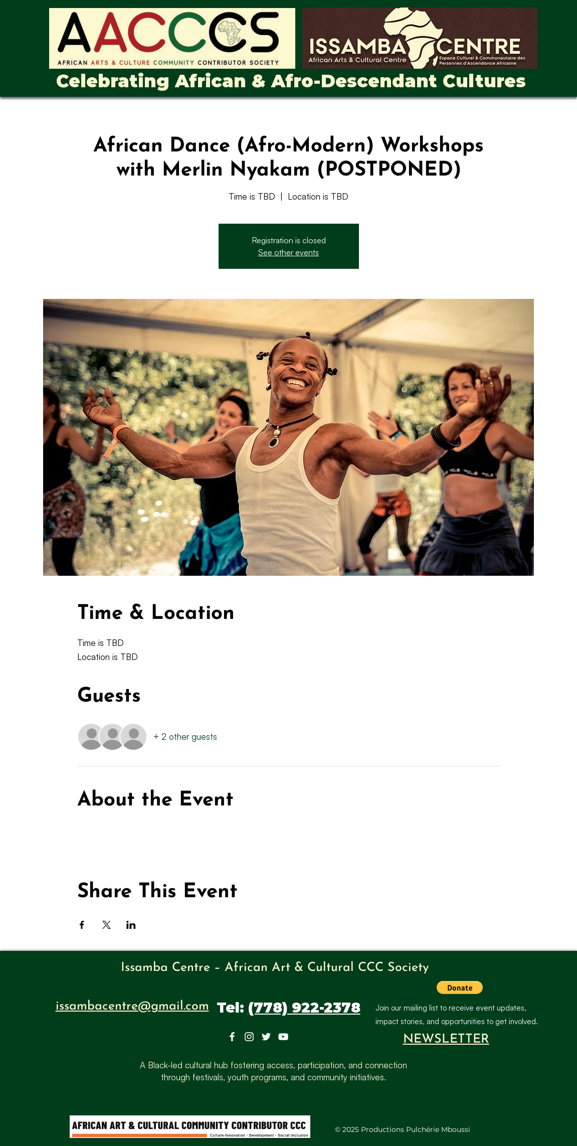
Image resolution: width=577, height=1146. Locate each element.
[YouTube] (283, 1037)
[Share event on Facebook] (82, 925)
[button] (460, 987)
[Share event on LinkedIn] (131, 925)
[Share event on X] (106, 925)
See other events (288, 252)
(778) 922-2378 (304, 1007)
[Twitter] (266, 1037)
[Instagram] (249, 1037)
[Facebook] (232, 1037)
